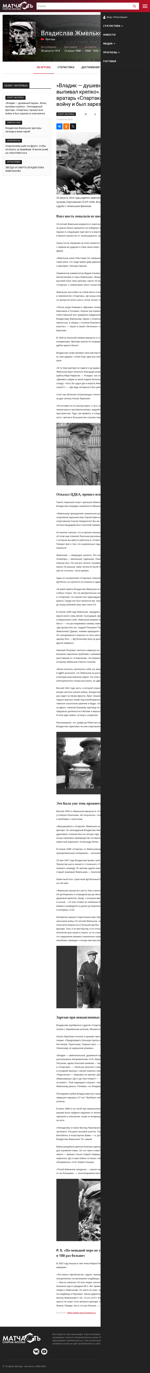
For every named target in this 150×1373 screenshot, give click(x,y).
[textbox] (88, 6)
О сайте (105, 1367)
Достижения (90, 67)
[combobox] (88, 6)
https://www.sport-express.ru (81, 1312)
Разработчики (119, 1367)
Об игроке (44, 67)
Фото (109, 67)
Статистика (66, 67)
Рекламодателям (138, 1367)
